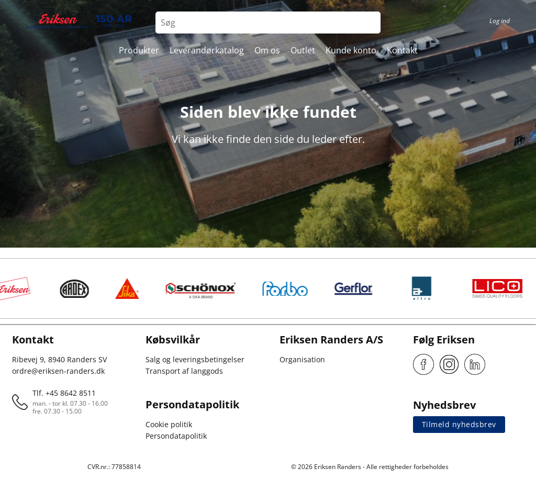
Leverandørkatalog (207, 50)
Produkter (139, 50)
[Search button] (369, 22)
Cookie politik (169, 424)
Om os (267, 50)
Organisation (302, 359)
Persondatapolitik (176, 436)
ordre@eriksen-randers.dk (58, 371)
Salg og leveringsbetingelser (195, 359)
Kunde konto (351, 50)
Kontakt (402, 50)
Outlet (303, 50)
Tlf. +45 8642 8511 (64, 393)
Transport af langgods (184, 371)
